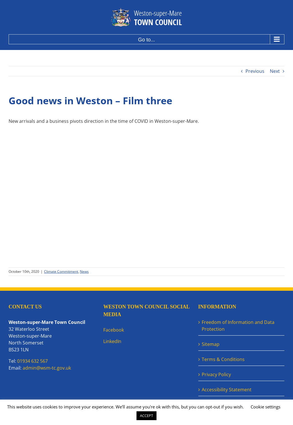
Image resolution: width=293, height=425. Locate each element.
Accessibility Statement (227, 389)
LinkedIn (112, 341)
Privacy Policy (216, 374)
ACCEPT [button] (146, 415)
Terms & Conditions (223, 359)
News (84, 271)
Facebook (113, 330)
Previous (255, 71)
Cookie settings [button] (265, 407)
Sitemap (210, 344)
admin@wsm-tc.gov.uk (47, 368)
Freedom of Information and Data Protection (238, 325)
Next (275, 71)
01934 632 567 (32, 361)
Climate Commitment (61, 271)
